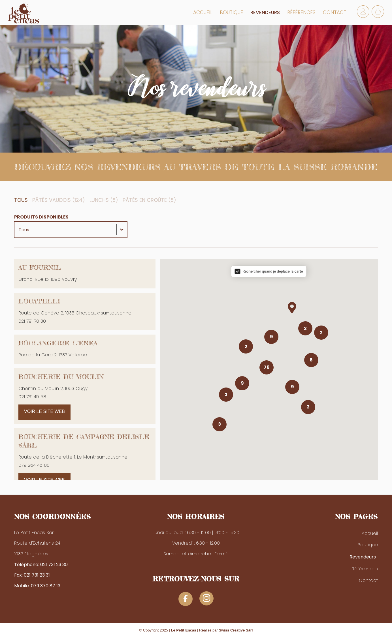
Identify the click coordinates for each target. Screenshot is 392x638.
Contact (368, 580)
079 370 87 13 (45, 586)
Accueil (370, 533)
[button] (22, 200)
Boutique (368, 544)
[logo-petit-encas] (23, 12)
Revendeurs (363, 557)
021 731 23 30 (54, 564)
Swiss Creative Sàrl (236, 630)
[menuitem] (202, 12)
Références (365, 569)
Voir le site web (44, 411)
